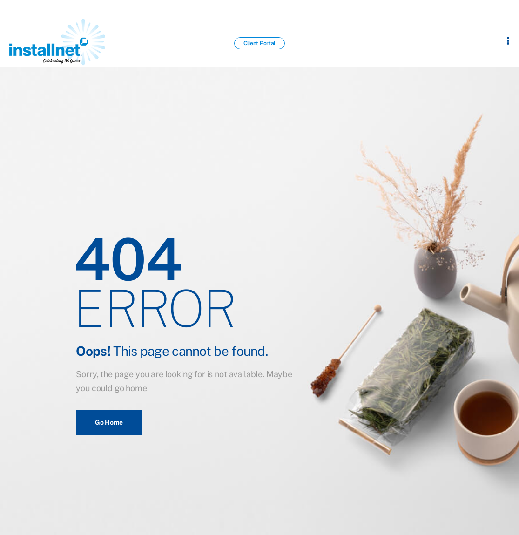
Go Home (109, 422)
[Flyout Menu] (508, 40)
